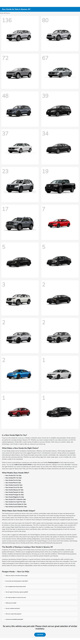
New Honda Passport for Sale (14, 492)
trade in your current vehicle (23, 465)
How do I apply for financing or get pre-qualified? (17, 592)
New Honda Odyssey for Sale (14, 490)
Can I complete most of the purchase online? (16, 586)
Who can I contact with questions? (13, 614)
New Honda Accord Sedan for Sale (15, 504)
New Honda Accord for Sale (13, 485)
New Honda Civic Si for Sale (14, 487)
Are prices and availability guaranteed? (14, 619)
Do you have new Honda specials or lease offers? (17, 581)
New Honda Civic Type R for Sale (15, 502)
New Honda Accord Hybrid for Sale (16, 507)
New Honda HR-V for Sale (13, 478)
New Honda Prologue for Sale (14, 495)
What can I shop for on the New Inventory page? (16, 575)
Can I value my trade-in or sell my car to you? (16, 597)
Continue (40, 634)
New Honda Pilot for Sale (13, 483)
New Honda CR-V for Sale (13, 475)
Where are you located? (11, 603)
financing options (53, 462)
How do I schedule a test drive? (13, 608)
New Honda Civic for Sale (13, 480)
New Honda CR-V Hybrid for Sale (15, 499)
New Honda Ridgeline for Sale (14, 497)
